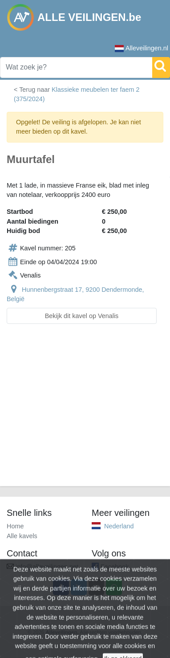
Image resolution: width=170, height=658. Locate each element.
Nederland (119, 526)
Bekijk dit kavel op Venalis (82, 315)
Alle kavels (22, 535)
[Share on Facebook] (61, 587)
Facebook (115, 566)
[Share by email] (97, 587)
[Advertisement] (85, 410)
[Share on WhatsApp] (114, 587)
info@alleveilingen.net (47, 566)
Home (15, 526)
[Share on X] (79, 587)
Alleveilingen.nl (141, 48)
